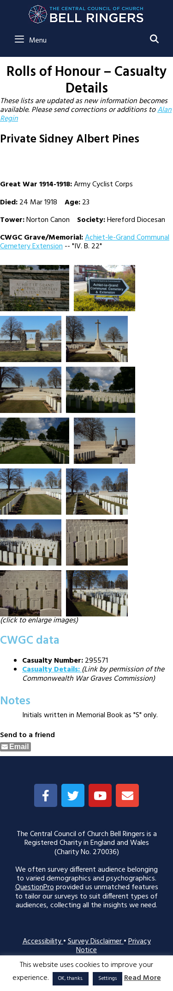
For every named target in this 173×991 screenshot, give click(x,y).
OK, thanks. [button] (70, 978)
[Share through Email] (15, 746)
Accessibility (43, 942)
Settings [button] (107, 978)
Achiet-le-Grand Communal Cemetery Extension (84, 242)
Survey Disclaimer (96, 942)
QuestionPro (34, 887)
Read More (142, 978)
